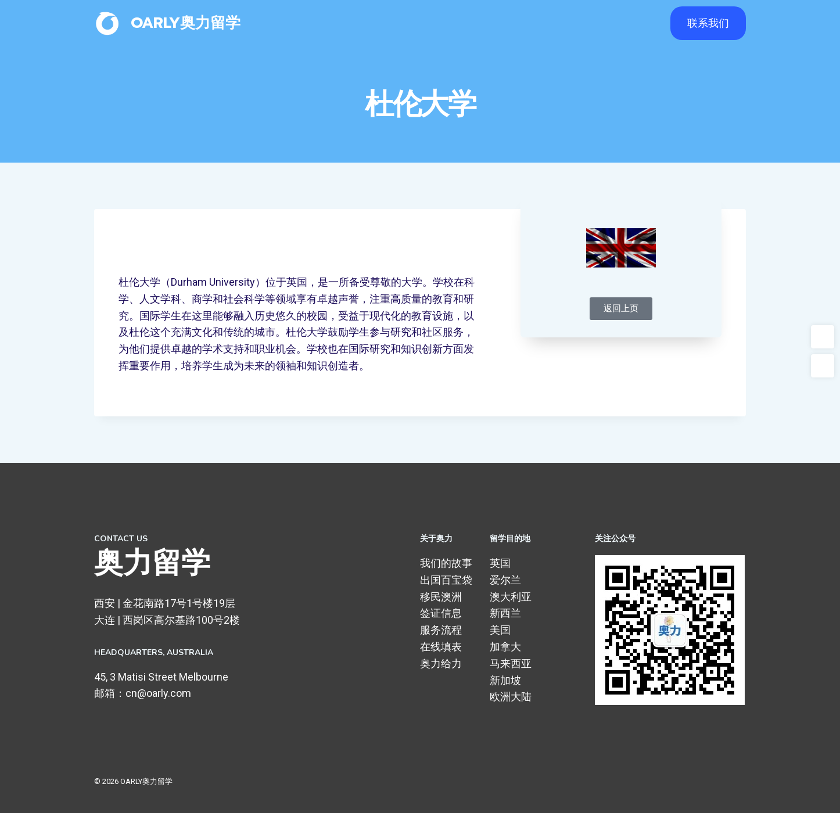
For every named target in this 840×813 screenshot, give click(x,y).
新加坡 (505, 680)
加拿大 (505, 647)
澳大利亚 (511, 597)
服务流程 (441, 630)
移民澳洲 (441, 597)
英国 (500, 563)
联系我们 (708, 23)
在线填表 (441, 647)
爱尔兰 (505, 580)
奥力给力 (441, 663)
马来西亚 (511, 663)
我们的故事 (446, 563)
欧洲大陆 (511, 696)
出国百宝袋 (446, 580)
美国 (500, 630)
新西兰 (505, 613)
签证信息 (441, 613)
